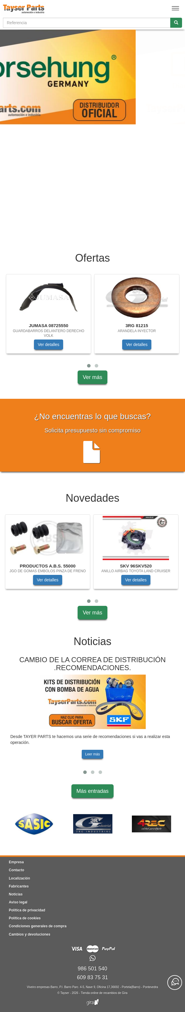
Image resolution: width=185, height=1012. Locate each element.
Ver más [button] (92, 377)
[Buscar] (176, 23)
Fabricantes (19, 886)
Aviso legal (18, 902)
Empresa (16, 862)
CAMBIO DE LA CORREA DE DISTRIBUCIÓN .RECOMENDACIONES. (92, 663)
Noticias (16, 894)
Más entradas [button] (92, 791)
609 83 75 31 (92, 977)
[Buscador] (87, 23)
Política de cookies (25, 918)
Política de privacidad (27, 910)
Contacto (16, 870)
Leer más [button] (92, 754)
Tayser (64, 993)
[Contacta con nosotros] (174, 982)
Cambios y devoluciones (29, 934)
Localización (19, 878)
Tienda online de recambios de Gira (104, 993)
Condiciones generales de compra (37, 926)
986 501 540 (92, 969)
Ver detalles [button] (48, 344)
